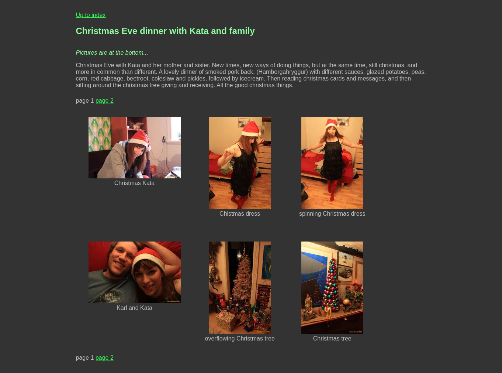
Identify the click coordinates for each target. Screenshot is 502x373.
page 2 (105, 100)
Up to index (91, 15)
